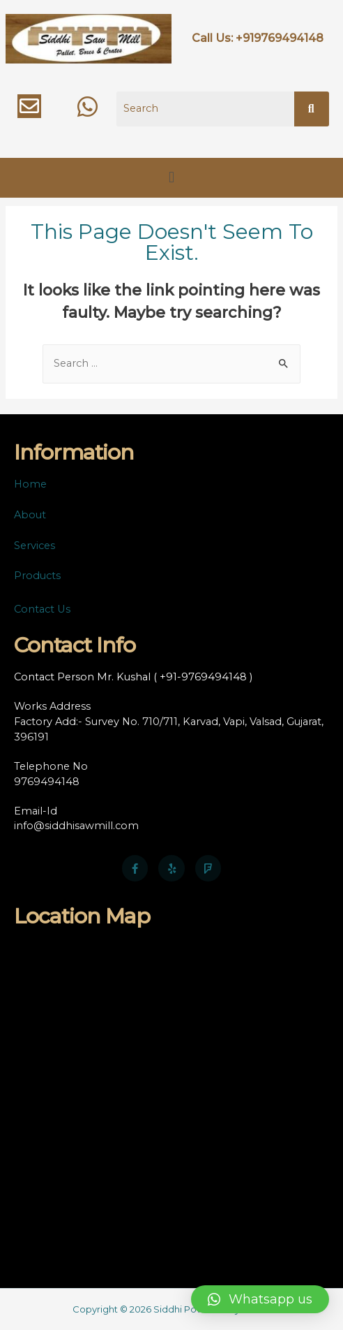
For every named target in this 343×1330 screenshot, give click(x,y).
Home (30, 484)
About (30, 515)
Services (34, 545)
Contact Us (42, 609)
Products (37, 575)
